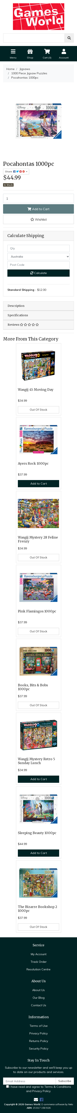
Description (16, 306)
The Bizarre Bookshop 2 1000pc (37, 909)
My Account (38, 954)
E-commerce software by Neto (57, 1104)
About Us (38, 990)
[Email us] (36, 1099)
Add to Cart (38, 209)
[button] (38, 219)
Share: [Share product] (15, 171)
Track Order (39, 962)
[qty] (38, 248)
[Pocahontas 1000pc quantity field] (38, 198)
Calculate (38, 273)
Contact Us (38, 1005)
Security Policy (38, 1048)
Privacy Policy (38, 1033)
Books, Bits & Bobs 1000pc (33, 687)
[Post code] (38, 264)
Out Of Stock (38, 410)
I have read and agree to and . (38, 1089)
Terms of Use (39, 1026)
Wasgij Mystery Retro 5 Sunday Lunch (36, 761)
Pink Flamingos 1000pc (37, 611)
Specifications (18, 315)
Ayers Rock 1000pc (33, 463)
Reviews (23, 325)
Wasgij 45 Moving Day (35, 390)
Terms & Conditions (57, 1087)
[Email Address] (29, 1081)
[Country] (38, 256)
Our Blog (39, 998)
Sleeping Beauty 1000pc (37, 833)
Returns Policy (38, 1041)
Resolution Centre (38, 969)
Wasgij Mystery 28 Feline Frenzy (38, 539)
